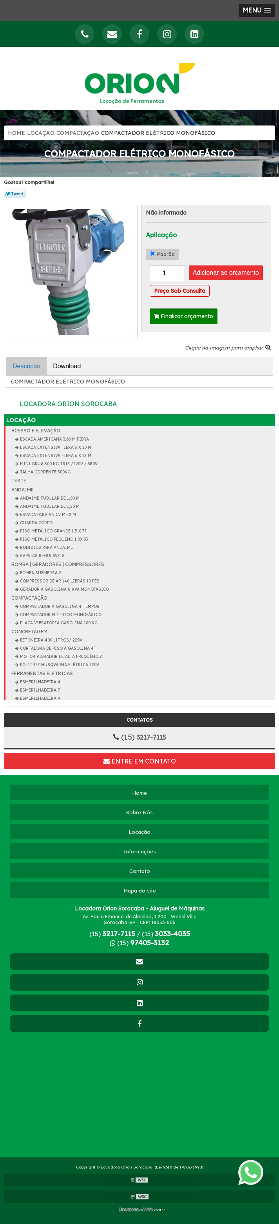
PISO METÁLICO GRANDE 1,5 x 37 (52, 531)
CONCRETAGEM (29, 631)
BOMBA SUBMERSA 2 (40, 572)
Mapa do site (139, 890)
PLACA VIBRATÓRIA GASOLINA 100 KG (58, 622)
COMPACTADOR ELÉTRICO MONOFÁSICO (60, 614)
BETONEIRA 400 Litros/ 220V (50, 640)
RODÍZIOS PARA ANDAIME (46, 547)
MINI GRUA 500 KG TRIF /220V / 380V (58, 463)
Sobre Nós (139, 812)
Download (67, 366)
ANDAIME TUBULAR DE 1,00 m (49, 498)
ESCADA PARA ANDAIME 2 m (47, 514)
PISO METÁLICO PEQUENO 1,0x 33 (53, 539)
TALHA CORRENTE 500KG (45, 472)
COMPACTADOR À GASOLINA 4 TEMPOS (59, 606)
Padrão (162, 254)
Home (16, 132)
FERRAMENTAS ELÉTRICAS (42, 673)
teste (18, 481)
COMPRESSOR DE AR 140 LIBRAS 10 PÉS (59, 581)
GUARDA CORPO (36, 522)
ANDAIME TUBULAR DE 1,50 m (49, 506)
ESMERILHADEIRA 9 (39, 698)
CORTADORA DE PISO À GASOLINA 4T (57, 648)
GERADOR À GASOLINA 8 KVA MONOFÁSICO (64, 589)
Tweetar (14, 193)
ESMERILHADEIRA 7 (39, 690)
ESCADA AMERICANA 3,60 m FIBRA (54, 439)
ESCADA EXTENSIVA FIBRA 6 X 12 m (55, 455)
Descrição (26, 366)
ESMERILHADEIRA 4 (39, 682)
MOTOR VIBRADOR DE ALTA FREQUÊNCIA (61, 656)
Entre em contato (139, 761)
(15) (112, 934)
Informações (139, 851)
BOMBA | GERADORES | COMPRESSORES (57, 564)
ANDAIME (22, 490)
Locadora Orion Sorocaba (68, 404)
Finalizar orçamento (183, 316)
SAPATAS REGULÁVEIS (42, 555)
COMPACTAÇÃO (77, 132)
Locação (40, 132)
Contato (139, 871)
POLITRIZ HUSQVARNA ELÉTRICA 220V (59, 664)
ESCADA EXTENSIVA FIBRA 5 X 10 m (55, 447)
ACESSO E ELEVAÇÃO (35, 431)
